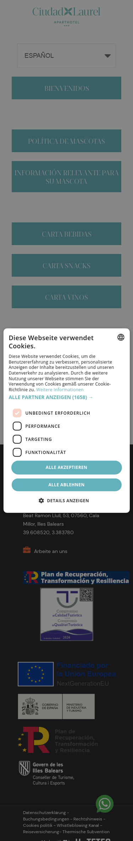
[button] (66, 397)
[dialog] (66, 420)
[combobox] (120, 337)
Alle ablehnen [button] (66, 485)
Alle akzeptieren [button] (67, 467)
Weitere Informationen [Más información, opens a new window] (60, 390)
